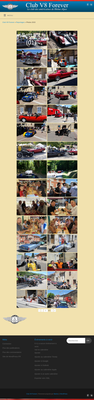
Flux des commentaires (11, 352)
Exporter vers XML (42, 378)
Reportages (20, 22)
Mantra (56, 394)
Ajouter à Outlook (42, 365)
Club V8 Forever (8, 22)
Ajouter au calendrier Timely (46, 357)
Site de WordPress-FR (11, 356)
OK (87, 340)
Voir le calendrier (41, 350)
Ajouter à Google (41, 361)
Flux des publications (11, 348)
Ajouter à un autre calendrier (46, 374)
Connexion (6, 344)
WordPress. (64, 394)
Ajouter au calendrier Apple (46, 369)
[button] (37, 353)
